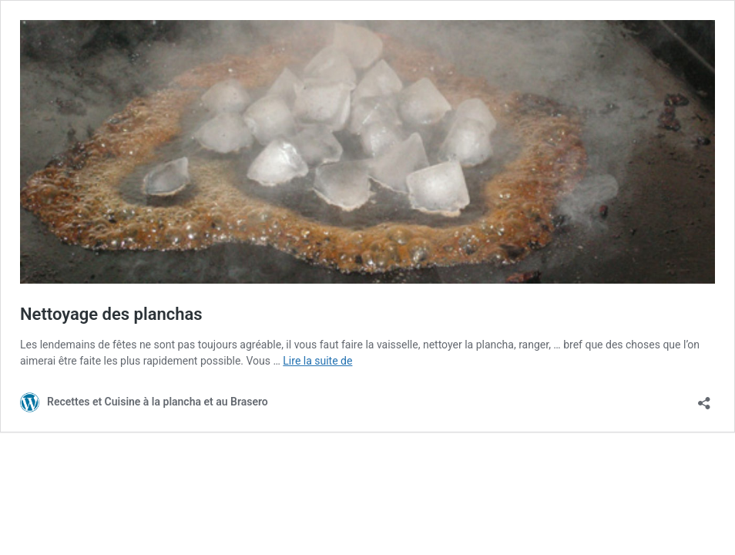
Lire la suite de (317, 361)
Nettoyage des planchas (111, 314)
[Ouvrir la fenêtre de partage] (704, 398)
